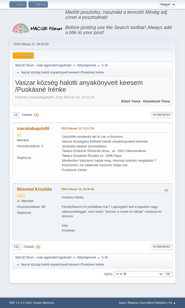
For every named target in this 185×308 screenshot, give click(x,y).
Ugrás (108, 273)
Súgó (122, 302)
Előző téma (130, 101)
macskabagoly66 (33, 128)
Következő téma (156, 101)
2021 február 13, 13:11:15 (77, 128)
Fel (16, 246)
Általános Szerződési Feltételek (147, 302)
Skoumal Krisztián (34, 189)
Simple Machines (43, 302)
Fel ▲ (172, 302)
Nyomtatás (161, 114)
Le (16, 114)
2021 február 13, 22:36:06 (77, 189)
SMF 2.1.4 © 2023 (20, 302)
